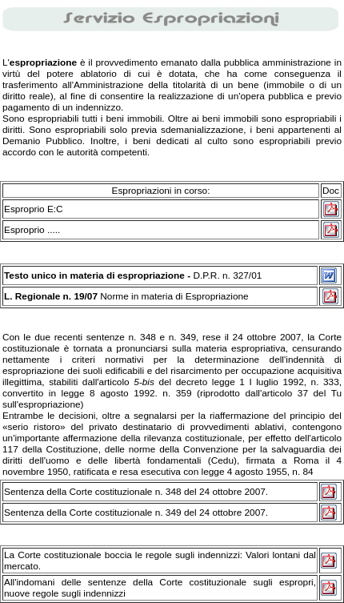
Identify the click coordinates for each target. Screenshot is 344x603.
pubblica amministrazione (277, 62)
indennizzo (98, 107)
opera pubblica (272, 96)
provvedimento (127, 62)
